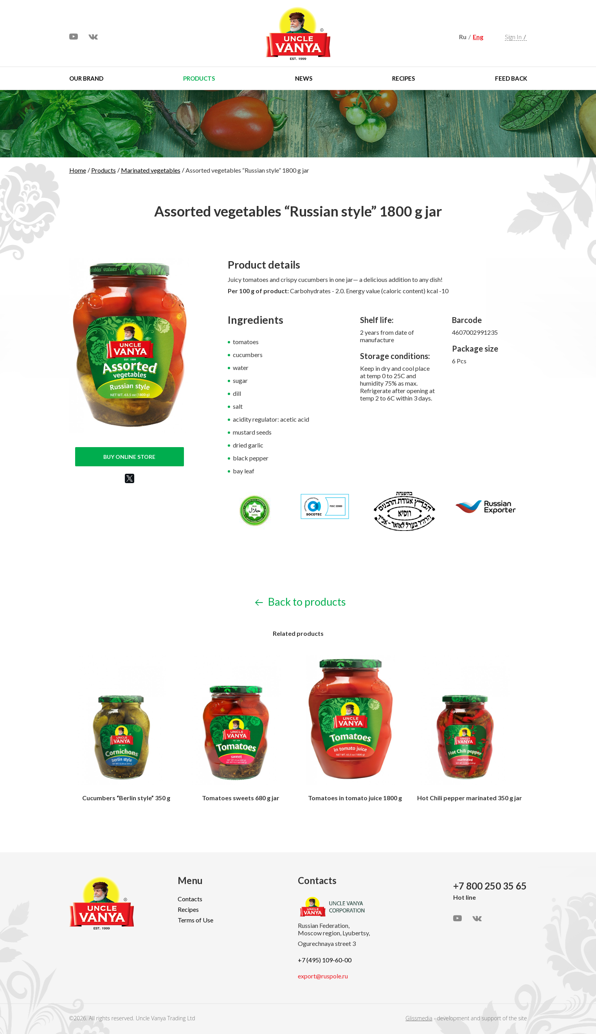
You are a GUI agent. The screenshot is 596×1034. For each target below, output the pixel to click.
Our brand (86, 78)
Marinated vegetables (150, 170)
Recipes (403, 78)
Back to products (300, 601)
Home (77, 170)
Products (199, 78)
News (303, 78)
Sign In (513, 36)
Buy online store (129, 456)
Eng (478, 36)
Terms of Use (195, 920)
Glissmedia (418, 1018)
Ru (462, 36)
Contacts (190, 898)
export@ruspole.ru (323, 976)
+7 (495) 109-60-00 (324, 960)
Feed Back (511, 78)
